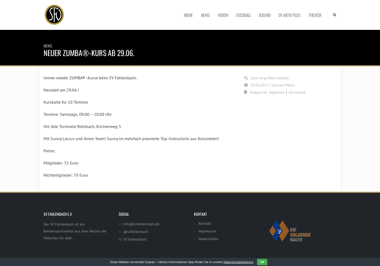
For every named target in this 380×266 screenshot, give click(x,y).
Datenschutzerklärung (238, 262)
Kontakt (204, 223)
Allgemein (277, 92)
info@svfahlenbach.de (141, 223)
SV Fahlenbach (135, 239)
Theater (314, 15)
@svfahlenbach (135, 231)
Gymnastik (297, 92)
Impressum (207, 230)
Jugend (264, 15)
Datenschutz (208, 238)
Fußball (243, 15)
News (205, 15)
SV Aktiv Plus (289, 15)
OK (262, 262)
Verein (223, 15)
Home (188, 15)
